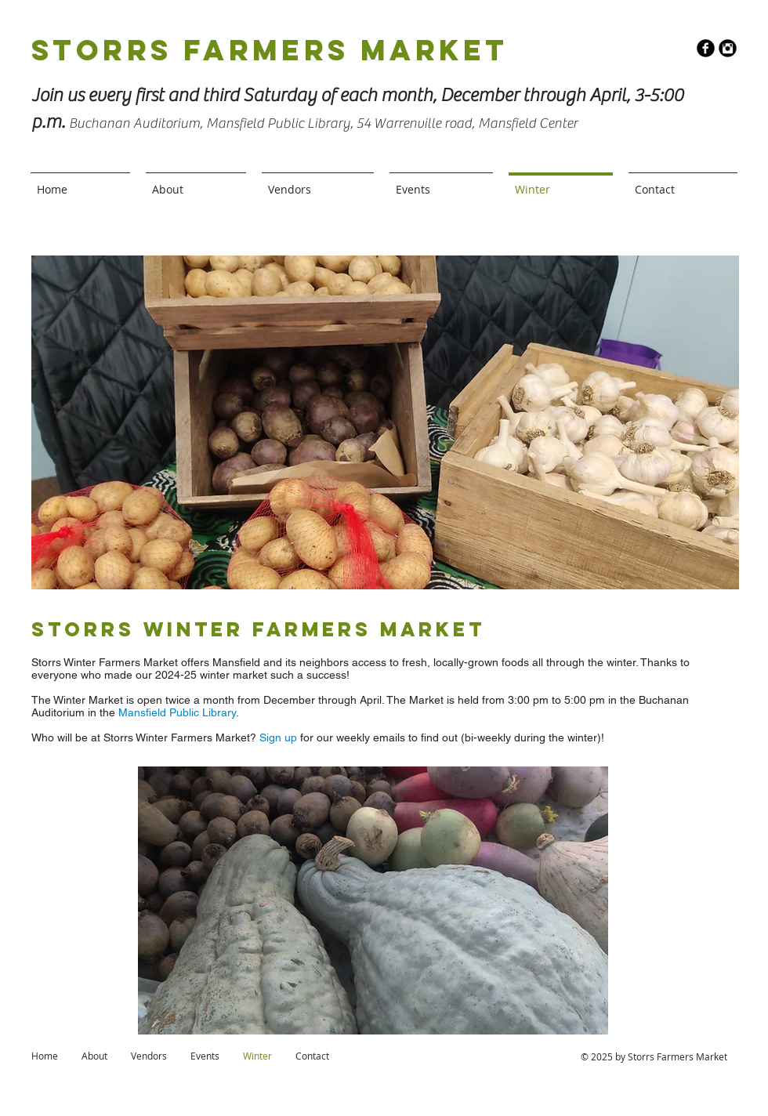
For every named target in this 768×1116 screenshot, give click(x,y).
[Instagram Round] (728, 48)
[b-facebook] (706, 48)
